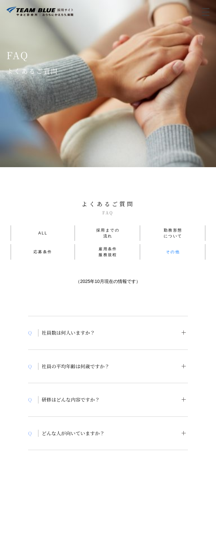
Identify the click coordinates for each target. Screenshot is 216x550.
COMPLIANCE (70, 501)
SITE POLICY (146, 501)
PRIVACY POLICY (108, 501)
